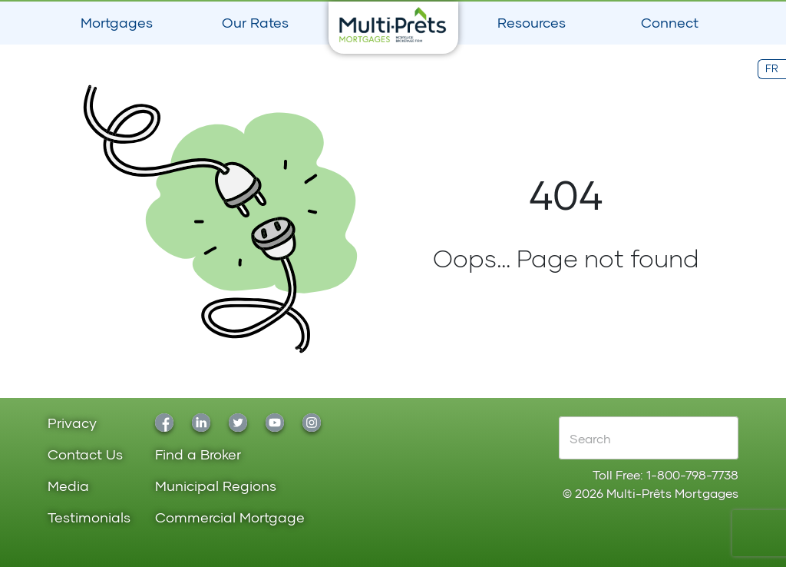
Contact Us (85, 455)
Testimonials (89, 518)
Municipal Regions (215, 486)
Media (68, 486)
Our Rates (255, 22)
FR (771, 68)
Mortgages (117, 22)
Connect (669, 22)
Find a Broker (198, 455)
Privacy (72, 423)
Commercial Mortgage (230, 518)
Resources (531, 22)
